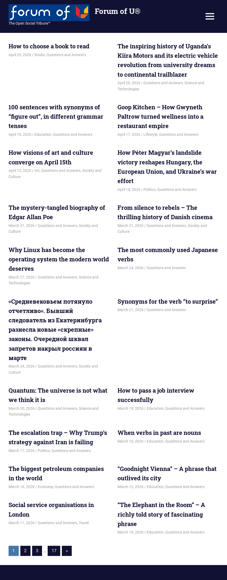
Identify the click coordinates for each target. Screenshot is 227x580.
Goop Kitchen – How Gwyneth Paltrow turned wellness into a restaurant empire (160, 116)
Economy (45, 487)
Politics (149, 189)
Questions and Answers (66, 55)
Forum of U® (117, 11)
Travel (84, 523)
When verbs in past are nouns (159, 432)
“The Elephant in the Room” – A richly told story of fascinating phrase (161, 514)
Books (40, 55)
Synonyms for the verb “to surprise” (168, 301)
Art (37, 170)
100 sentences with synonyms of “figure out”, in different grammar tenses (56, 116)
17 (54, 550)
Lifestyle (150, 134)
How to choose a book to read (49, 46)
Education (43, 134)
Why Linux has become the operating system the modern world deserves (59, 259)
